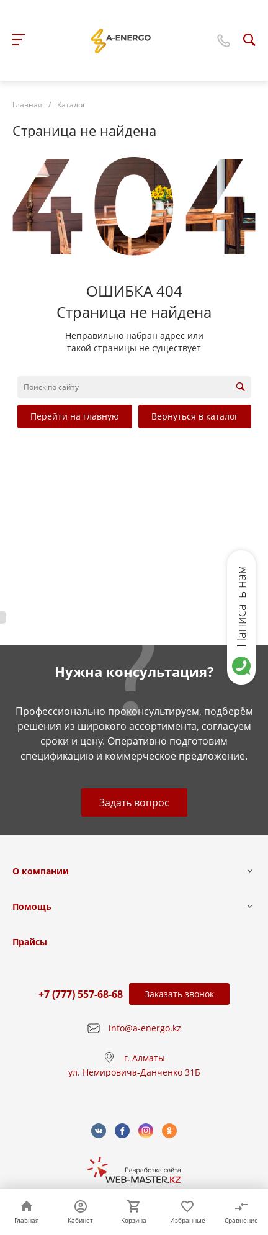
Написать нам (241, 606)
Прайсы (29, 942)
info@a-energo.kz (145, 1028)
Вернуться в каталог (194, 416)
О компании (40, 871)
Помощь (31, 906)
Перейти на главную (74, 416)
